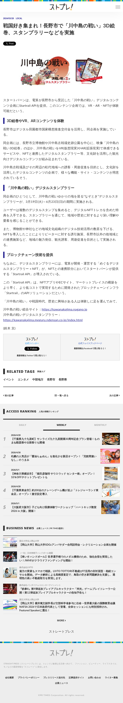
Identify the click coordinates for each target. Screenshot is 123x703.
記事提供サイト (76, 677)
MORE (61, 620)
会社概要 (9, 677)
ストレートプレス (61, 631)
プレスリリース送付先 (54, 677)
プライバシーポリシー (29, 677)
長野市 (51, 379)
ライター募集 (111, 677)
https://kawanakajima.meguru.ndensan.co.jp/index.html (43, 320)
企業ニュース (61, 683)
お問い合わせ (94, 677)
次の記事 (114, 395)
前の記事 (8, 395)
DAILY (22, 425)
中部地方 (37, 379)
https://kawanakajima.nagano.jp (64, 309)
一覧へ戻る (61, 395)
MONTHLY (100, 425)
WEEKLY (61, 425)
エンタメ (23, 379)
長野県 (63, 379)
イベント (8, 379)
